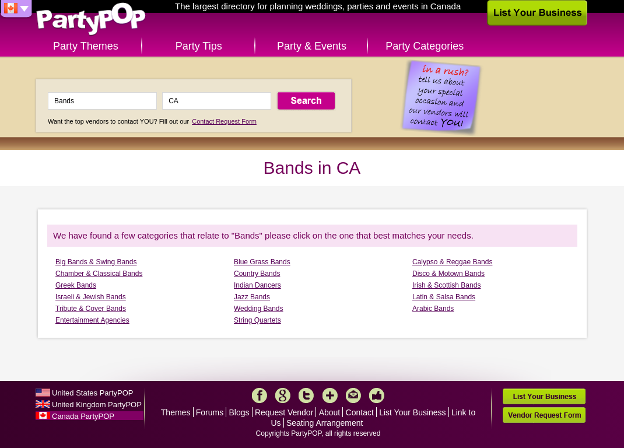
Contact (360, 412)
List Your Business (412, 412)
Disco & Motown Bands (448, 274)
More (330, 395)
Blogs (239, 412)
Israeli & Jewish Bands (90, 297)
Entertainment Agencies (92, 320)
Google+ (282, 395)
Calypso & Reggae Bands (452, 262)
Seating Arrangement (324, 423)
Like (376, 395)
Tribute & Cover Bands (90, 308)
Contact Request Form (224, 121)
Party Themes (85, 46)
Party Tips (199, 46)
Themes (176, 412)
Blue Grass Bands (262, 262)
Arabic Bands (433, 308)
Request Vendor (284, 412)
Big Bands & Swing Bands (95, 262)
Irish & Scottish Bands (446, 285)
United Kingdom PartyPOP (97, 404)
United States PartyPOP (92, 392)
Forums (209, 412)
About (330, 412)
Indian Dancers (257, 285)
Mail (353, 395)
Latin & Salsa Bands (443, 297)
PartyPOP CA (91, 19)
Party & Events (311, 46)
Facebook (259, 395)
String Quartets (257, 320)
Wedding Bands (258, 308)
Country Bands (257, 274)
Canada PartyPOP (83, 416)
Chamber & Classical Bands (98, 274)
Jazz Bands (252, 297)
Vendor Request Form (544, 415)
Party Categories (424, 46)
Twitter (306, 395)
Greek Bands (75, 285)
